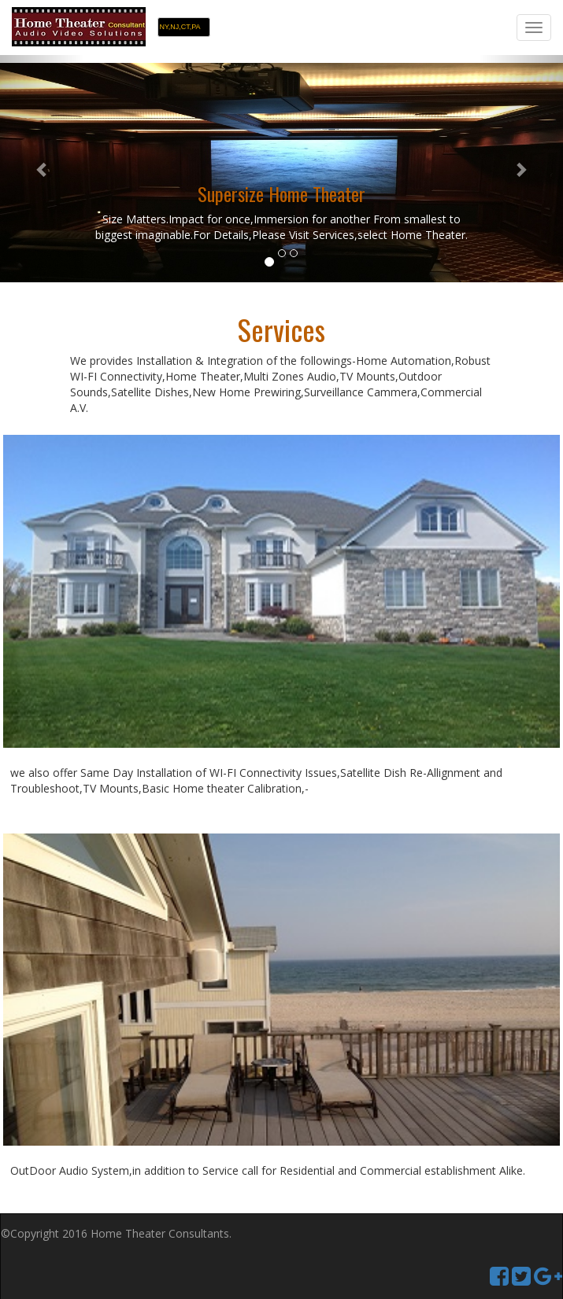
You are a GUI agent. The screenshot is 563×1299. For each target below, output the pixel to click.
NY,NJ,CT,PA (179, 27)
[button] (42, 168)
